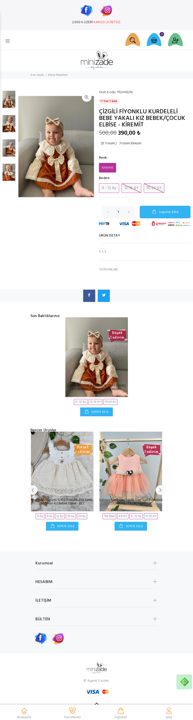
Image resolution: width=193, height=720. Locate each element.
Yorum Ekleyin (130, 143)
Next (160, 490)
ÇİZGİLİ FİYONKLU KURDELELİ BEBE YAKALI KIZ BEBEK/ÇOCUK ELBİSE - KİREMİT (96, 387)
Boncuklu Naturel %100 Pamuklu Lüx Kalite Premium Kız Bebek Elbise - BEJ (62, 501)
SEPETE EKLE (99, 412)
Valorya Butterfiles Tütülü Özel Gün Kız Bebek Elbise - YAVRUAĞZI (131, 501)
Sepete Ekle (165, 212)
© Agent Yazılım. (96, 681)
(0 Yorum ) (109, 143)
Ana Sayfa (37, 75)
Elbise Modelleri (58, 75)
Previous (32, 490)
